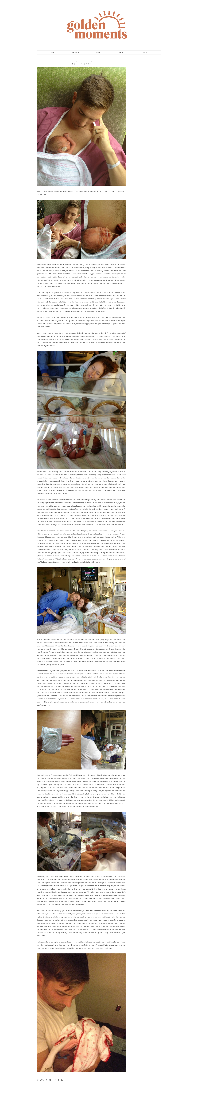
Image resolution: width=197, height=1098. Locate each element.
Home (52, 52)
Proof (122, 52)
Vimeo (98, 52)
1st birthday (81, 64)
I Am (145, 52)
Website (75, 52)
